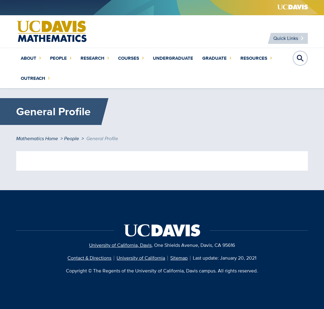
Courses (128, 58)
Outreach (33, 78)
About (28, 58)
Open (300, 58)
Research (92, 58)
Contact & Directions (89, 257)
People (58, 58)
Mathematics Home (37, 138)
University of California (141, 257)
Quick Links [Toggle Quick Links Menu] (285, 38)
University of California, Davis (120, 245)
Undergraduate (173, 58)
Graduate (214, 58)
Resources (253, 58)
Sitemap (179, 257)
